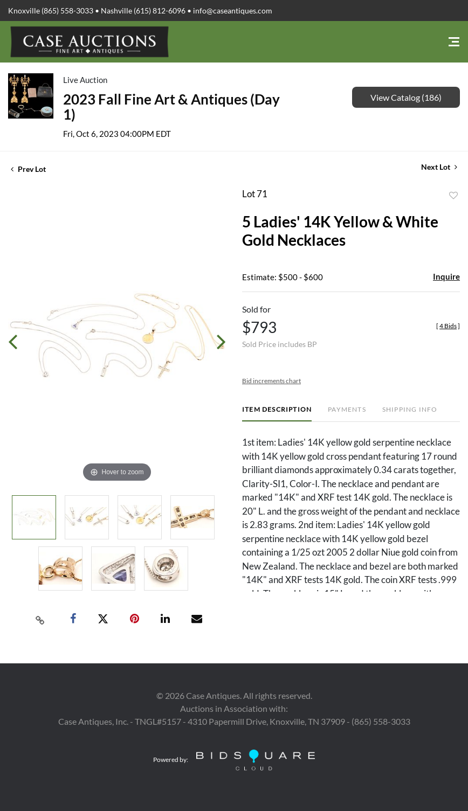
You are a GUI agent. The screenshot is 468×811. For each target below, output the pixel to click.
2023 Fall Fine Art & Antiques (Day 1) (171, 107)
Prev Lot (28, 169)
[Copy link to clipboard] (40, 619)
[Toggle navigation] (454, 41)
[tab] (277, 413)
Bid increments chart (271, 381)
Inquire (446, 276)
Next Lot (439, 166)
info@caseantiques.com (232, 10)
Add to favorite (453, 196)
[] (448, 326)
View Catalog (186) (406, 97)
